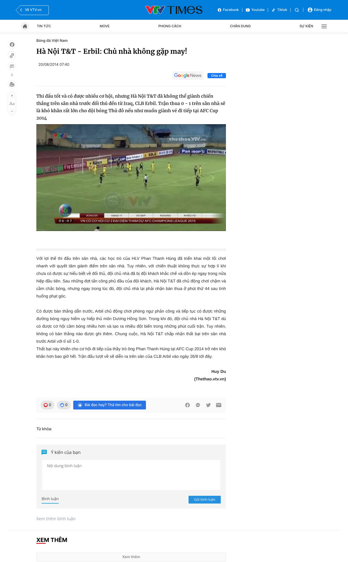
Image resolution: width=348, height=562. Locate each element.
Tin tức (44, 26)
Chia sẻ (216, 75)
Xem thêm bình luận (56, 518)
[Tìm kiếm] (297, 10)
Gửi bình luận (204, 499)
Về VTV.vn (30, 10)
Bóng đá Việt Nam (52, 40)
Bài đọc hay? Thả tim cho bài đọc (109, 405)
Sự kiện (306, 26)
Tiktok (279, 10)
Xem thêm (131, 557)
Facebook (228, 10)
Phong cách (169, 26)
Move (105, 26)
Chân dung (240, 26)
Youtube (255, 10)
